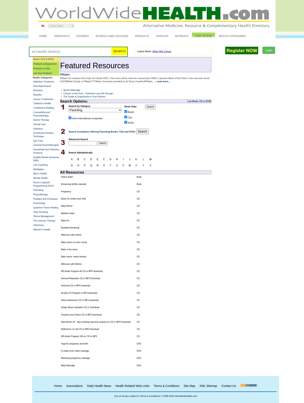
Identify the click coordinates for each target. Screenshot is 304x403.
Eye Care (38, 140)
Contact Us (228, 386)
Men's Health (40, 173)
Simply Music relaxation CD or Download (80, 307)
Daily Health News (99, 386)
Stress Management (43, 216)
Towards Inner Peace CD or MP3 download (81, 315)
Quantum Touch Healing (45, 207)
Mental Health (40, 178)
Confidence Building (43, 108)
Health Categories (232, 36)
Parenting (38, 190)
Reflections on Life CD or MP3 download (80, 329)
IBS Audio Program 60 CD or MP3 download (82, 271)
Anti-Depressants (42, 86)
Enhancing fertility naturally (73, 184)
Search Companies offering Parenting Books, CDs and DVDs (102, 131)
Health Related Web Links (132, 386)
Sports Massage (71, 90)
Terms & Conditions (166, 386)
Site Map (189, 386)
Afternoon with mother (71, 235)
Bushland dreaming (70, 228)
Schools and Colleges (112, 36)
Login (268, 50)
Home (43, 36)
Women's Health (41, 229)
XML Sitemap (208, 386)
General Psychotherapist (46, 145)
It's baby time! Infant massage (75, 351)
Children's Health (42, 103)
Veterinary (38, 225)
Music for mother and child (73, 199)
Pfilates (65, 74)
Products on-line (41, 68)
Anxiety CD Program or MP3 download (79, 293)
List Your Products (42, 73)
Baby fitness (66, 206)
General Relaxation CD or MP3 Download (80, 278)
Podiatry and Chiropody (45, 199)
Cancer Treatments (43, 99)
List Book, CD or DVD (199, 101)
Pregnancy (66, 191)
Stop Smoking (40, 212)
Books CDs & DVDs (43, 59)
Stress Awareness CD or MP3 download (80, 300)
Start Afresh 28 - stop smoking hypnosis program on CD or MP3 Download (96, 322)
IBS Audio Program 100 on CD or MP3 (79, 336)
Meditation (38, 169)
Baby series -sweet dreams (74, 256)
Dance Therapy (41, 120)
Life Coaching (40, 165)
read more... (163, 81)
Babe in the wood (69, 249)
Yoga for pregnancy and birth (74, 344)
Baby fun (65, 220)
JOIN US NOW (203, 36)
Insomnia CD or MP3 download (75, 285)
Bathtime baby (68, 213)
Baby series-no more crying (74, 242)
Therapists (61, 36)
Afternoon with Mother (71, 264)
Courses (82, 36)
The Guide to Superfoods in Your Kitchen (84, 96)
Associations (74, 386)
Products (142, 36)
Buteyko (37, 94)
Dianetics (38, 128)
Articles (162, 36)
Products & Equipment (44, 64)
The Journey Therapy (44, 220)
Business (38, 90)
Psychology (39, 203)
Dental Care (39, 124)
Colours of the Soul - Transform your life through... (89, 93)
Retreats (181, 36)
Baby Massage (68, 365)
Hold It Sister (67, 177)
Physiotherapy (40, 194)
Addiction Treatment (43, 81)
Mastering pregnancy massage (75, 358)
